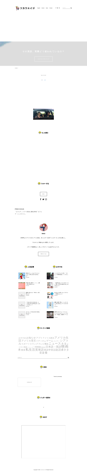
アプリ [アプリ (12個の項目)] (39, 338)
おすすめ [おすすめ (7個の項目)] (22, 338)
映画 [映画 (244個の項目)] (64, 346)
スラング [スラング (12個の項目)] (34, 344)
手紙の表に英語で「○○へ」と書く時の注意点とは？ (33, 284)
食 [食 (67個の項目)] (46, 352)
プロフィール (43, 253)
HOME (16, 68)
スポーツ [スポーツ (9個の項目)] (26, 344)
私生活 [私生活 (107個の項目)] (30, 349)
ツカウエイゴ (29, 382)
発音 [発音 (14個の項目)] (23, 350)
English (38, 8)
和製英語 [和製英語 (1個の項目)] (43, 347)
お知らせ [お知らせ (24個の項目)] (31, 337)
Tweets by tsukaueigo (58, 376)
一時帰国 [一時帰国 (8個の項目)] (37, 347)
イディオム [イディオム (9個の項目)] (41, 341)
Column (43, 8)
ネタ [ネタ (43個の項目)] (64, 343)
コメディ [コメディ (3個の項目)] (57, 341)
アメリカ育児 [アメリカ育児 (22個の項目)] (28, 340)
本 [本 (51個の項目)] (19, 349)
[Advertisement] (43, 25)
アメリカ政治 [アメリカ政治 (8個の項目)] (48, 338)
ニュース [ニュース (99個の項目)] (55, 343)
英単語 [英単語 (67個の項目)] (39, 349)
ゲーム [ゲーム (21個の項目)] (49, 340)
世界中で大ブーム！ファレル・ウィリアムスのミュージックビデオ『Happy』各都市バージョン (61, 314)
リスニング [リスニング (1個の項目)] (30, 347)
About (47, 8)
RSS (43, 194)
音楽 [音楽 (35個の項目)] (41, 352)
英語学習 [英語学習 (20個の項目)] (48, 350)
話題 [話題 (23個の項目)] (55, 350)
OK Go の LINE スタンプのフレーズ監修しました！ (61, 294)
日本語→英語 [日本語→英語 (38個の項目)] (53, 346)
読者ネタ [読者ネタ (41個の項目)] (63, 349)
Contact (50, 8)
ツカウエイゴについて (43, 58)
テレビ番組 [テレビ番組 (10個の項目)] (43, 344)
